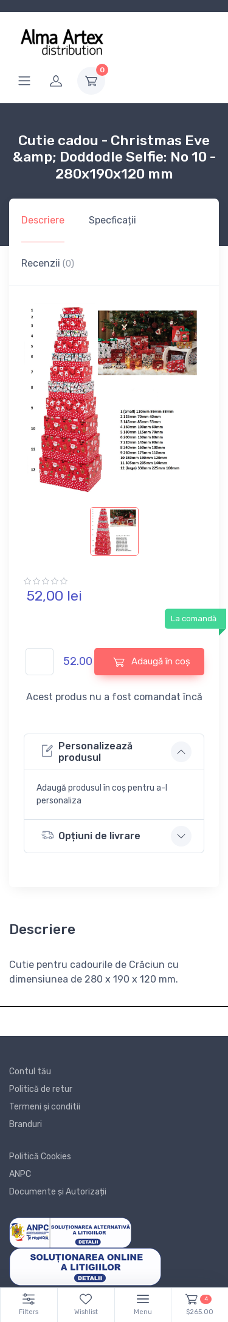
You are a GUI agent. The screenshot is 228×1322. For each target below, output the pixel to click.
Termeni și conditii (44, 1107)
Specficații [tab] (112, 220)
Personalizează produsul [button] (87, 751)
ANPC (20, 1174)
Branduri (25, 1124)
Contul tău (30, 1071)
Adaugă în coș (151, 661)
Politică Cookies (40, 1156)
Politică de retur (40, 1089)
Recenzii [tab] (47, 263)
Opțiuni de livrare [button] (90, 835)
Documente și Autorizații (57, 1192)
